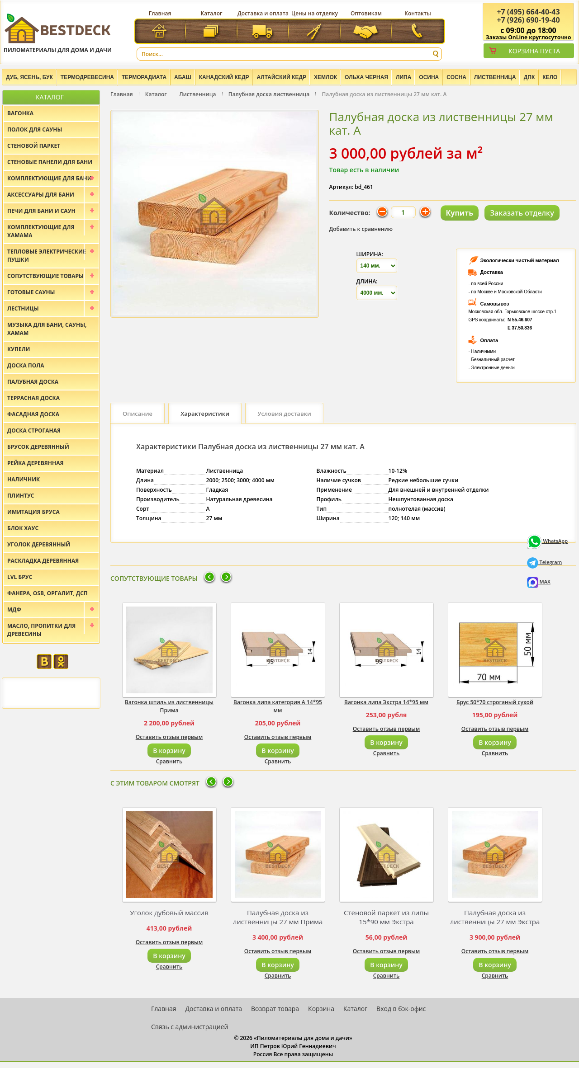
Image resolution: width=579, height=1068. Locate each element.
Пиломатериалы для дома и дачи (58, 33)
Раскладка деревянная (43, 561)
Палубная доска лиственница (268, 94)
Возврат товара (275, 1008)
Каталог (212, 13)
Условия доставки (284, 413)
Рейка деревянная (35, 463)
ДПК (529, 77)
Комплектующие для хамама (41, 231)
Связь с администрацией (189, 1026)
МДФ (14, 609)
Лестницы (23, 308)
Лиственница (495, 77)
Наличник (23, 479)
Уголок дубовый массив (169, 912)
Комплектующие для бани (49, 178)
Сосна (456, 77)
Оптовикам (366, 13)
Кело (549, 77)
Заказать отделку (522, 213)
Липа (403, 77)
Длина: (367, 281)
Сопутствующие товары (45, 276)
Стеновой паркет (33, 146)
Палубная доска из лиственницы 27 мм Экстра (495, 917)
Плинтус (20, 495)
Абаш (182, 77)
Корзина (321, 1008)
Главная (160, 13)
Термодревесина (87, 77)
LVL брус (19, 577)
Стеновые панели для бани (49, 162)
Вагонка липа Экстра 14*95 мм (386, 702)
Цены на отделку (314, 13)
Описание (137, 413)
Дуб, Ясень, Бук (29, 77)
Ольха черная (366, 77)
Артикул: (341, 187)
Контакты (417, 13)
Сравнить (169, 761)
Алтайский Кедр (281, 77)
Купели (18, 349)
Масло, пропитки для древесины (41, 630)
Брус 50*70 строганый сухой (494, 702)
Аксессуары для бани (40, 194)
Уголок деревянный (38, 544)
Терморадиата (144, 77)
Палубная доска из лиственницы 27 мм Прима (278, 917)
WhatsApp (547, 540)
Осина (429, 77)
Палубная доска (32, 382)
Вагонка (20, 113)
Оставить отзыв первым (169, 737)
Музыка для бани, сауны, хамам (46, 329)
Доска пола (25, 365)
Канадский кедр (224, 77)
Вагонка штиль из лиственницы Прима (169, 706)
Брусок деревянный (38, 447)
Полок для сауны (34, 129)
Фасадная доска (33, 414)
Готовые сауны (31, 292)
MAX (539, 581)
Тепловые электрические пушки (46, 255)
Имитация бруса (33, 512)
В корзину (169, 750)
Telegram (544, 562)
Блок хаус (22, 528)
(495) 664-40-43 (528, 12)
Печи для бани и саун (41, 211)
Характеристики (204, 413)
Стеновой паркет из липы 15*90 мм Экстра (386, 917)
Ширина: (369, 254)
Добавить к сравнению (361, 229)
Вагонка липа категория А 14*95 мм (277, 706)
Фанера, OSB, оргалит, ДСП (47, 593)
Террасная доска (33, 398)
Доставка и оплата (263, 13)
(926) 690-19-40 (528, 20)
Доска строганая (34, 430)
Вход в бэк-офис (401, 1008)
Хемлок (325, 77)
